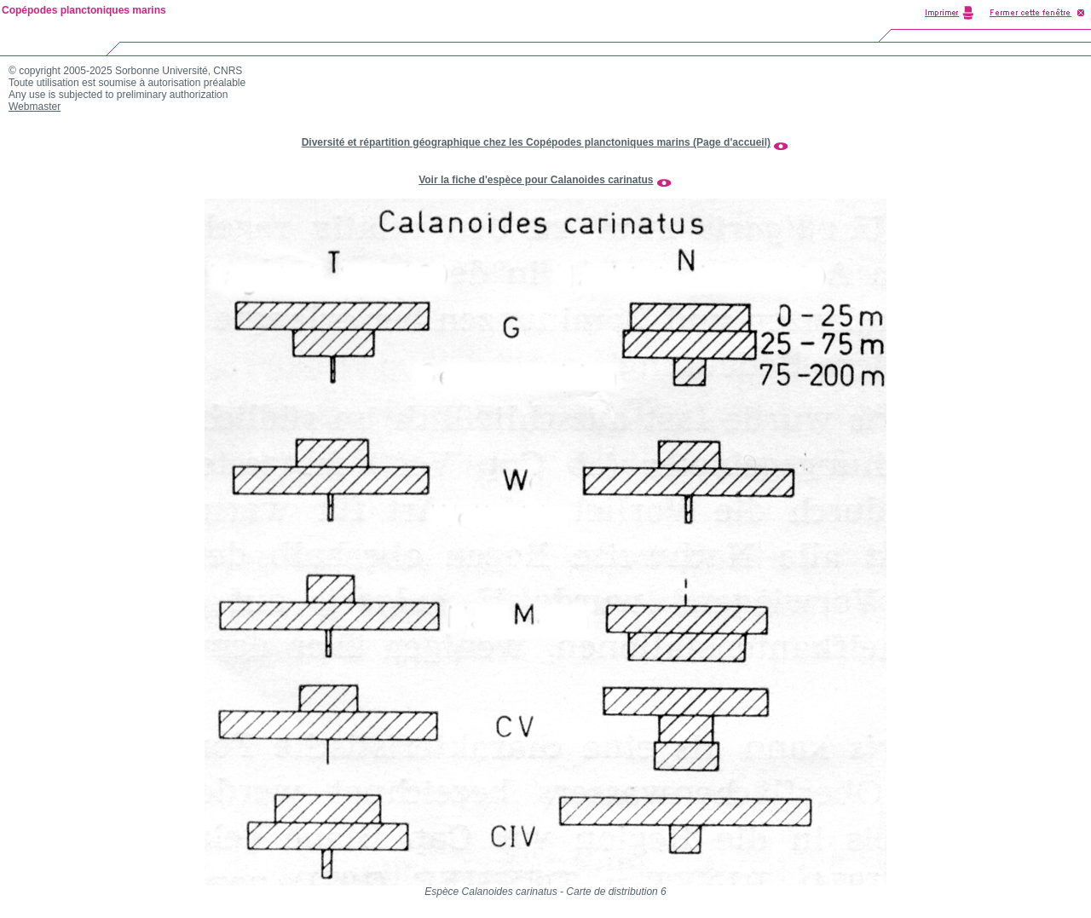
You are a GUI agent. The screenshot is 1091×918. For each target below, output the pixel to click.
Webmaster (35, 107)
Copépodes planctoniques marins (84, 10)
